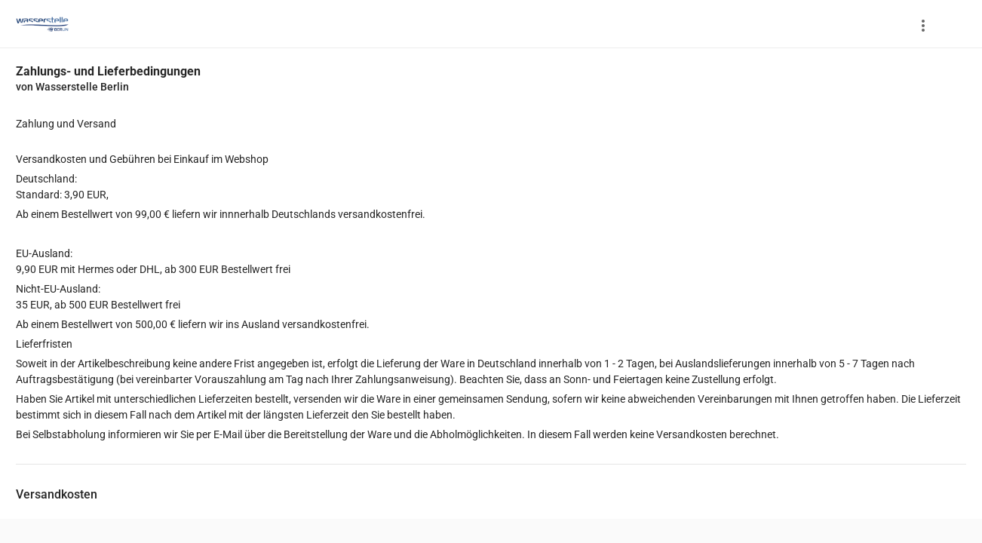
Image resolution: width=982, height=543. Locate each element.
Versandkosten (56, 494)
